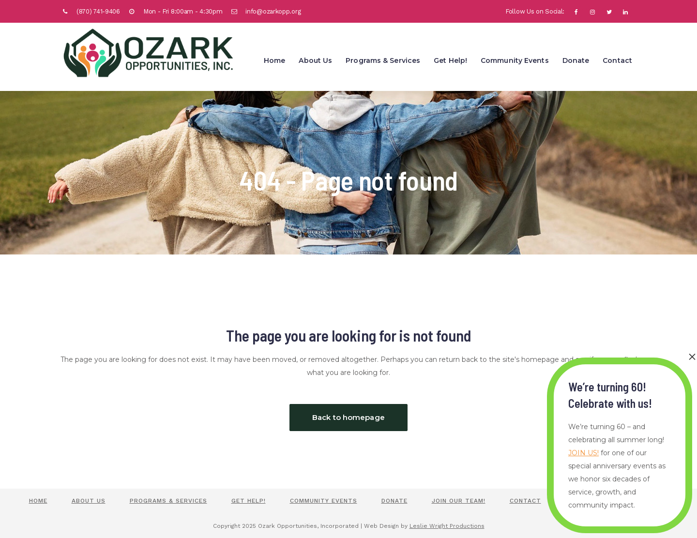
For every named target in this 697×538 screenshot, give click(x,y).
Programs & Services (168, 500)
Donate (394, 500)
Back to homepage (348, 417)
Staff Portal (643, 500)
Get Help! (248, 500)
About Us (89, 500)
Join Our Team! (458, 500)
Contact (525, 500)
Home (38, 500)
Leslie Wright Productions (447, 526)
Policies (580, 500)
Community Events (323, 500)
